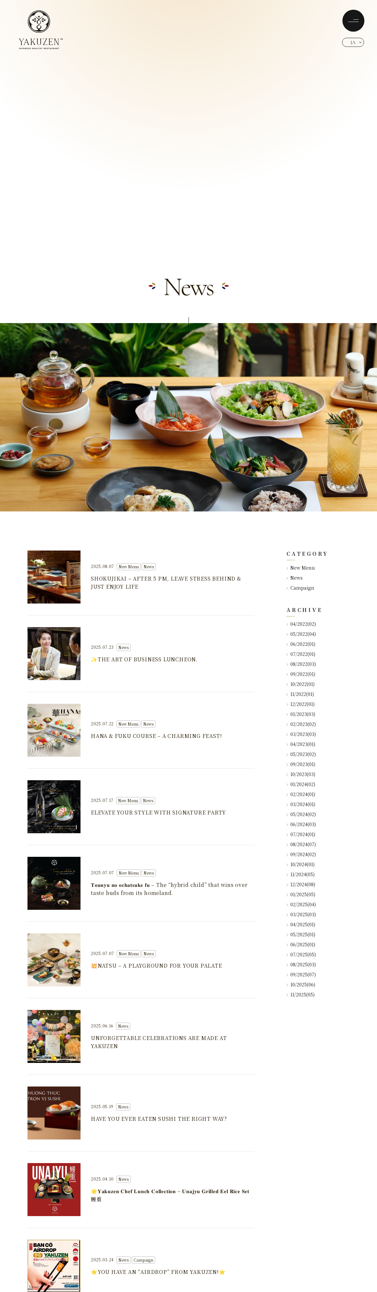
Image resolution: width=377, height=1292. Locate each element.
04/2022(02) (301, 624)
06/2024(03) (301, 824)
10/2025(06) (300, 984)
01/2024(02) (300, 784)
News (294, 577)
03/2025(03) (301, 914)
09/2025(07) (301, 974)
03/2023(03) (301, 734)
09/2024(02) (301, 854)
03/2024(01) (300, 804)
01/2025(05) (300, 894)
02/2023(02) (301, 724)
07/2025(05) (301, 954)
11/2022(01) (300, 694)
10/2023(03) (300, 774)
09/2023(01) (300, 764)
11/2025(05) (300, 994)
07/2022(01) (300, 654)
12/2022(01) (300, 704)
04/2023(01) (300, 744)
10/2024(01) (300, 864)
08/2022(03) (301, 664)
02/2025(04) (301, 904)
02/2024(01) (300, 794)
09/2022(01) (300, 674)
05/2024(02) (301, 814)
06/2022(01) (300, 644)
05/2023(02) (301, 754)
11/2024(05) (300, 874)
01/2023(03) (300, 714)
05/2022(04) (301, 634)
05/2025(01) (300, 934)
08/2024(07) (301, 844)
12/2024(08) (300, 884)
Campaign (300, 587)
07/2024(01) (300, 834)
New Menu (300, 567)
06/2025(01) (300, 944)
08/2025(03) (301, 964)
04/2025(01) (300, 924)
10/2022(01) (300, 684)
